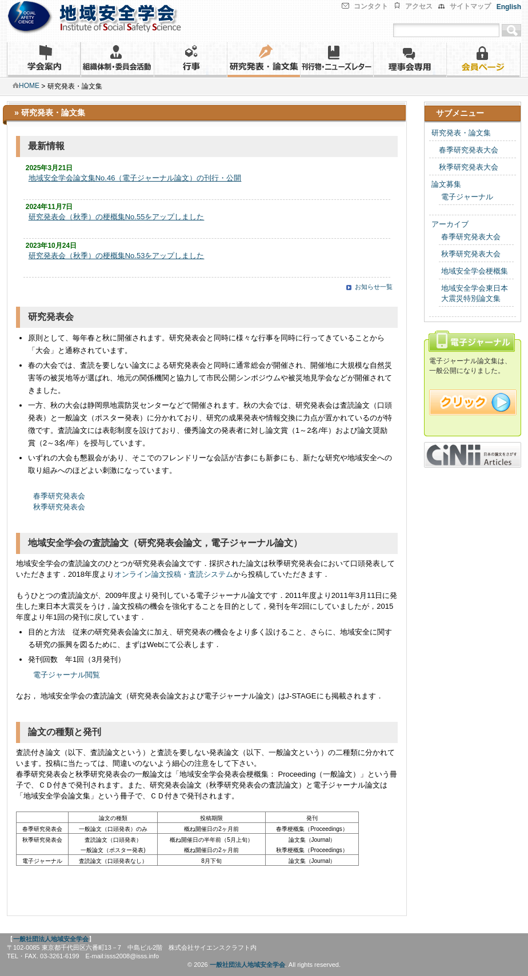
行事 (190, 59)
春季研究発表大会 (464, 150)
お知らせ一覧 (374, 286)
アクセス (419, 6)
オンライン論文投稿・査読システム (173, 574)
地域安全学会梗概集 (474, 271)
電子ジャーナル (467, 196)
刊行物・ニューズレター (336, 59)
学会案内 (44, 59)
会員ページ (483, 59)
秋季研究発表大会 (464, 167)
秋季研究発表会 (59, 507)
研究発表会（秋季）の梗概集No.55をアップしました (117, 216)
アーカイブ (450, 224)
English (509, 7)
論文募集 (446, 184)
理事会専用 (409, 59)
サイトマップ (470, 6)
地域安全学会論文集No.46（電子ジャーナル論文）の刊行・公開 (135, 178)
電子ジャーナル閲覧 (67, 674)
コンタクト (371, 6)
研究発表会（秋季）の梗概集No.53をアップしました (117, 255)
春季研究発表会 (59, 496)
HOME (26, 86)
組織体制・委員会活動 (117, 59)
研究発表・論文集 (263, 59)
